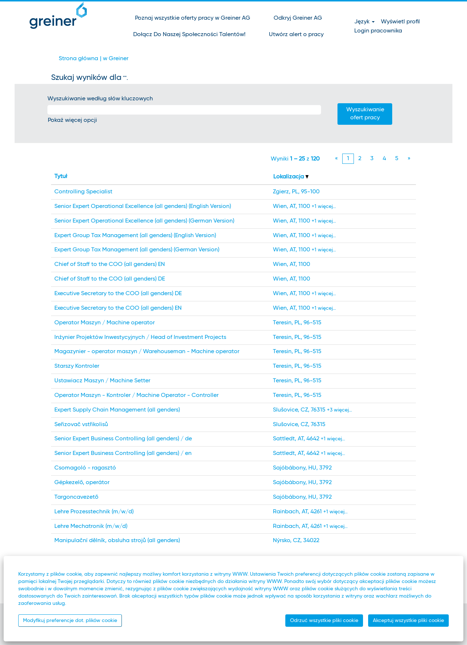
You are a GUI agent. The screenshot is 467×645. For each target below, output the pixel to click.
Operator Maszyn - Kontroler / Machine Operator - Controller (136, 395)
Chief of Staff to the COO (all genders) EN (109, 264)
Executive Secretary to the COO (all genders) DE (118, 294)
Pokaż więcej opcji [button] (72, 120)
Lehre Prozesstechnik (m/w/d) (94, 512)
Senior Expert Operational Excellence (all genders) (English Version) (142, 206)
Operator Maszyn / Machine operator (104, 323)
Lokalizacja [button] (291, 177)
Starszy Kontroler (76, 366)
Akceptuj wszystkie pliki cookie (408, 620)
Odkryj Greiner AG (298, 18)
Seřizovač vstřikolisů (81, 425)
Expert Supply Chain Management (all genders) (117, 410)
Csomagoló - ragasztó (85, 468)
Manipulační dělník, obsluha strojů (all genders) (117, 541)
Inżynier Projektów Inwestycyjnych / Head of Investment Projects (140, 337)
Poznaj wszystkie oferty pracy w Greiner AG (192, 18)
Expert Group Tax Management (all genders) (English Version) (135, 236)
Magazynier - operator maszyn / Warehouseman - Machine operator (146, 352)
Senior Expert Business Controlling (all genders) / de (123, 439)
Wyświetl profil (400, 22)
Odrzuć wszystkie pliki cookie (324, 620)
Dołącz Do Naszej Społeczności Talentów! (189, 35)
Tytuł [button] (60, 176)
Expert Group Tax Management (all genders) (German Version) (136, 250)
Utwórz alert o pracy (296, 35)
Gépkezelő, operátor (81, 483)
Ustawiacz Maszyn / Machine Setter (102, 381)
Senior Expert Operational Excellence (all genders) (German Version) (144, 221)
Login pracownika (378, 31)
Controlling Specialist (83, 192)
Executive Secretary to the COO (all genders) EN (118, 308)
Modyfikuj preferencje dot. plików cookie (70, 620)
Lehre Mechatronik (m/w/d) (90, 526)
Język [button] (364, 22)
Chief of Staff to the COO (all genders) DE (109, 279)
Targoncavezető (76, 497)
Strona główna (78, 59)
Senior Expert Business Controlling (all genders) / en (123, 453)
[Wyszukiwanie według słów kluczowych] (184, 110)
